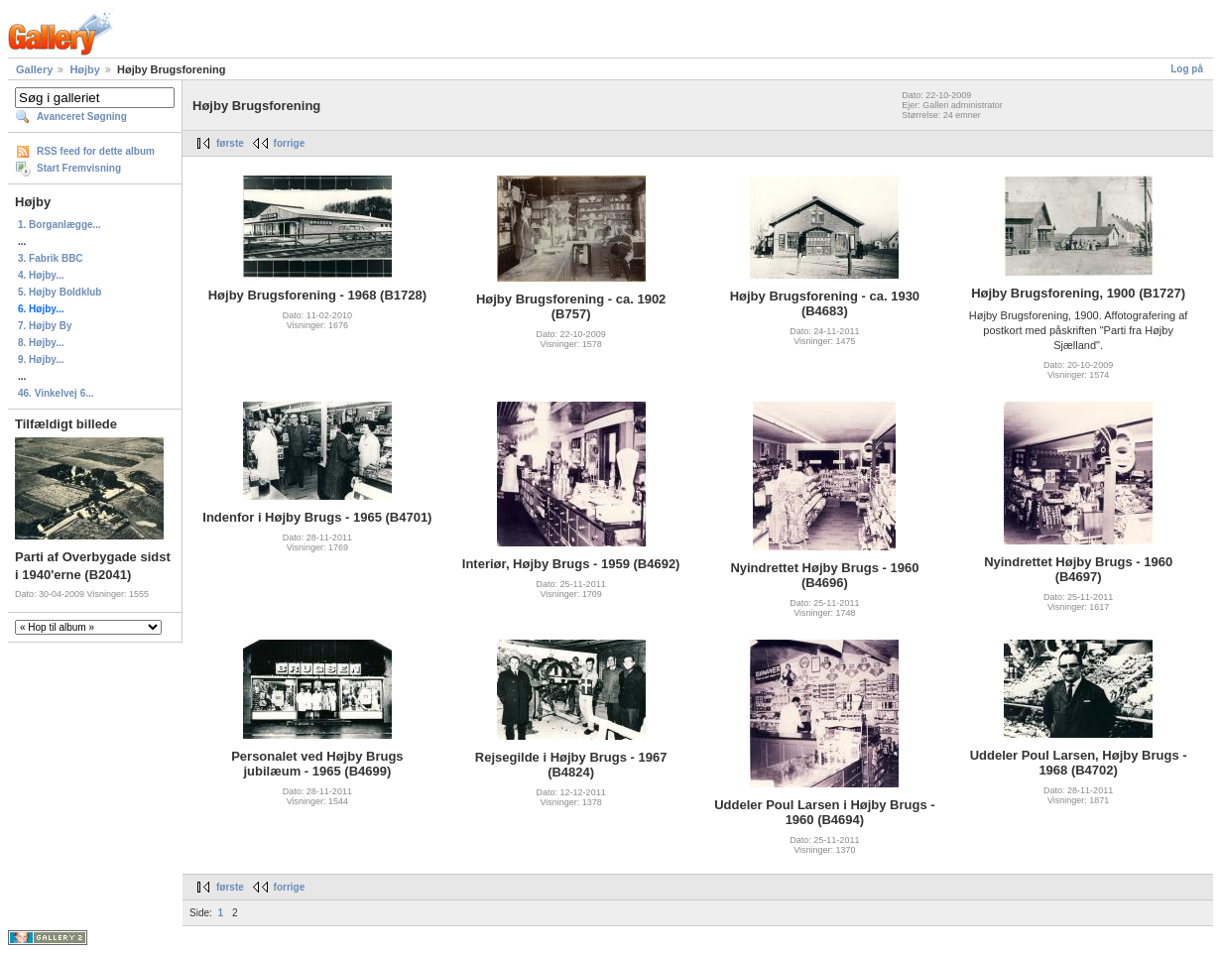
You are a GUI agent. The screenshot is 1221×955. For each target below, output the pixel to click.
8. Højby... (41, 342)
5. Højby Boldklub (59, 292)
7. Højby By (44, 325)
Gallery (34, 69)
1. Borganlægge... (59, 224)
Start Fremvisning (79, 168)
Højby (84, 69)
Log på (1186, 68)
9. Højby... (41, 359)
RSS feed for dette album (96, 151)
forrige (289, 143)
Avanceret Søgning (82, 116)
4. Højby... (41, 275)
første (230, 143)
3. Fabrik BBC (50, 258)
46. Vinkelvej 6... (56, 393)
